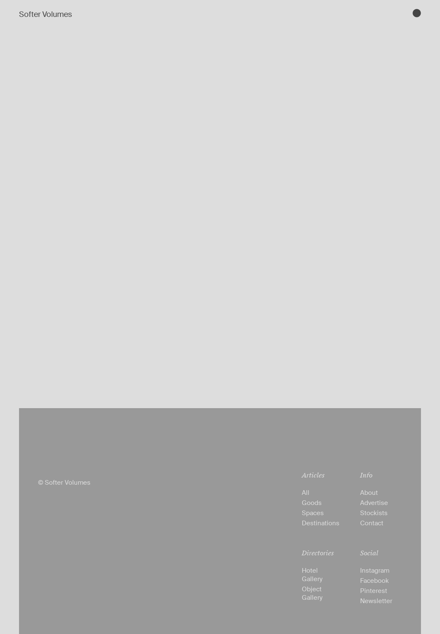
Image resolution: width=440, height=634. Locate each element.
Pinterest (373, 591)
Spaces (313, 513)
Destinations (320, 523)
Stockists (374, 513)
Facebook (374, 580)
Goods (312, 503)
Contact (371, 523)
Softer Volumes (45, 14)
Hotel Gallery (312, 574)
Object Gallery (312, 593)
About (369, 493)
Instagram (374, 570)
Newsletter (376, 601)
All (305, 493)
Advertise (374, 503)
